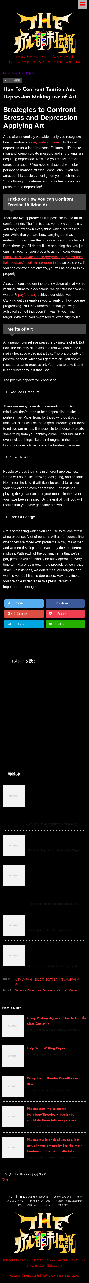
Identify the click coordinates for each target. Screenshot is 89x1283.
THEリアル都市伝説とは (34, 1196)
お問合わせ (33, 1204)
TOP (11, 1196)
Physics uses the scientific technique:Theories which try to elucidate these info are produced (52, 1114)
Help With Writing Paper (46, 1048)
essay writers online (44, 142)
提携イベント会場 (40, 1200)
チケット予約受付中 (57, 1204)
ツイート (9, 1179)
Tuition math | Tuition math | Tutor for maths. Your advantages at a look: (53, 953)
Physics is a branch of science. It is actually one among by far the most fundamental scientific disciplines (54, 1145)
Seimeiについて (62, 1196)
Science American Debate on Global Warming (47, 990)
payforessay (27, 295)
